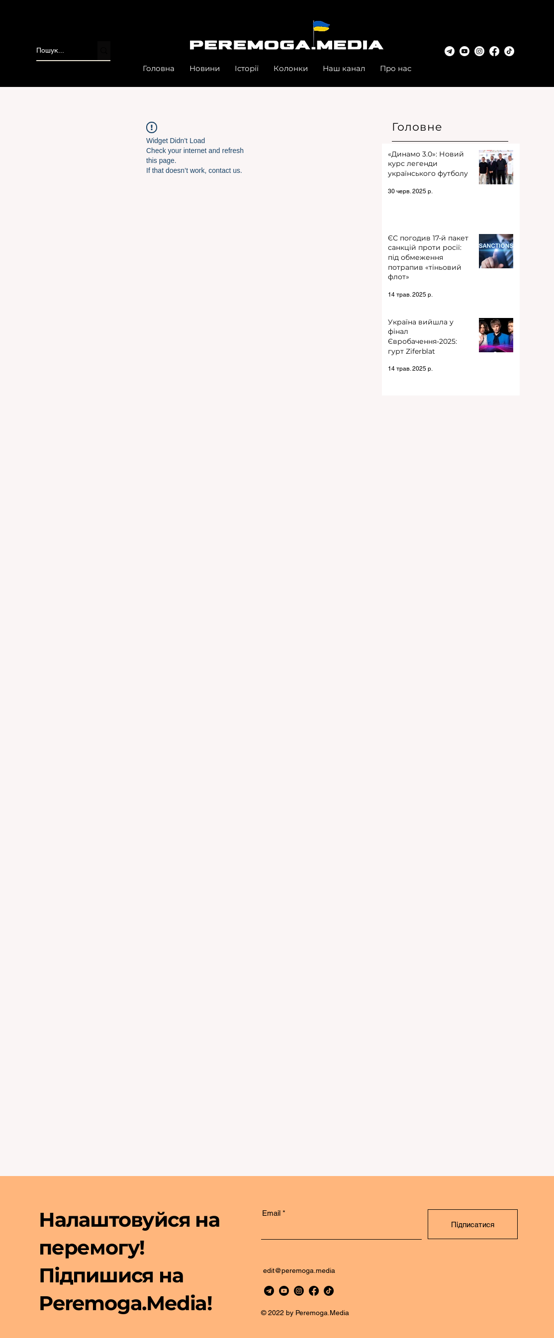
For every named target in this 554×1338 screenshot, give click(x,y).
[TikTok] (509, 51)
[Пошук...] (56, 50)
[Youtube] (464, 51)
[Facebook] (494, 51)
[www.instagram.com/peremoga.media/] (479, 51)
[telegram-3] (450, 51)
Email (271, 1213)
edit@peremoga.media (299, 1270)
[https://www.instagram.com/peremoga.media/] (299, 1291)
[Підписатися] (473, 1224)
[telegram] (269, 1291)
